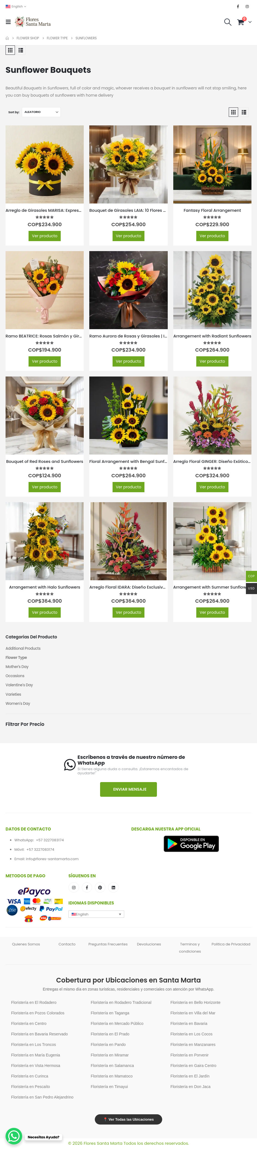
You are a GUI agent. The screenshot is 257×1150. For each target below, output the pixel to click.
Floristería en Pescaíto (30, 1088)
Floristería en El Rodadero (33, 1004)
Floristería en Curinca (29, 1078)
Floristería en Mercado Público (117, 1025)
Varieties (14, 695)
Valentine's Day (20, 686)
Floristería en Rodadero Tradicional (121, 1004)
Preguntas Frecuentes (108, 946)
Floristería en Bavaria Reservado (39, 1036)
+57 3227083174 (50, 841)
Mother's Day (17, 667)
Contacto (66, 946)
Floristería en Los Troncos (33, 1046)
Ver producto (44, 236)
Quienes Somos (26, 946)
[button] (10, 22)
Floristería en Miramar (110, 1057)
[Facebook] (238, 6)
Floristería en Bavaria (189, 1025)
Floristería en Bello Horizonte (196, 1004)
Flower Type (17, 658)
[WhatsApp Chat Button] (14, 1136)
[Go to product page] (45, 164)
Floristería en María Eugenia (35, 1057)
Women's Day (18, 705)
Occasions (15, 677)
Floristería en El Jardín (190, 1078)
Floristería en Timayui (109, 1088)
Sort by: (13, 112)
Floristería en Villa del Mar (193, 1015)
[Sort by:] (41, 112)
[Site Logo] (32, 21)
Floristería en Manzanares (193, 1046)
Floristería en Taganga (110, 1015)
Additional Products (24, 648)
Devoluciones (149, 946)
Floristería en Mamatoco (112, 1078)
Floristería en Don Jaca (191, 1088)
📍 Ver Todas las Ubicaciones (128, 1121)
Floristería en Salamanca (112, 1067)
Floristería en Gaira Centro (194, 1067)
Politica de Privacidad (231, 946)
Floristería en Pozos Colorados (37, 1015)
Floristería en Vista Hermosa (35, 1067)
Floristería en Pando (108, 1046)
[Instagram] (247, 6)
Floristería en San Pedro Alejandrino (42, 1099)
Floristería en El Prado (110, 1036)
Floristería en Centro (29, 1025)
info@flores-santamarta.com (52, 860)
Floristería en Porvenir (190, 1057)
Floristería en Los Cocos (192, 1036)
